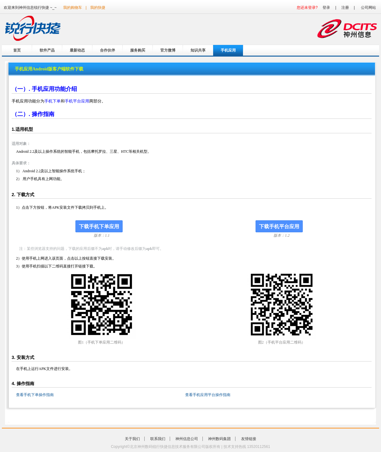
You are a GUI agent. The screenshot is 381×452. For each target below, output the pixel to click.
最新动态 (77, 50)
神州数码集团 (219, 439)
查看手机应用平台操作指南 (207, 395)
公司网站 (368, 7)
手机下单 (52, 101)
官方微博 (167, 50)
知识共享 (198, 50)
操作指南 (43, 114)
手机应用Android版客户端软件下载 (49, 69)
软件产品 (47, 50)
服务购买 (137, 50)
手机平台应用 (77, 101)
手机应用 (228, 50)
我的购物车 (72, 7)
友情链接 (248, 439)
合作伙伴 (107, 50)
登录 (326, 7)
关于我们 (132, 439)
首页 (17, 50)
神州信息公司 (186, 439)
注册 (345, 7)
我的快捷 (97, 7)
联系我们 (157, 439)
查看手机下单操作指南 (35, 395)
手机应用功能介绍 (54, 89)
